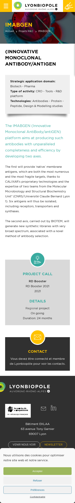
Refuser (37, 480)
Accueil (9, 31)
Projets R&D (26, 31)
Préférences (37, 489)
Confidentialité (37, 497)
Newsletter (53, 445)
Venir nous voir (24, 445)
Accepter (37, 471)
